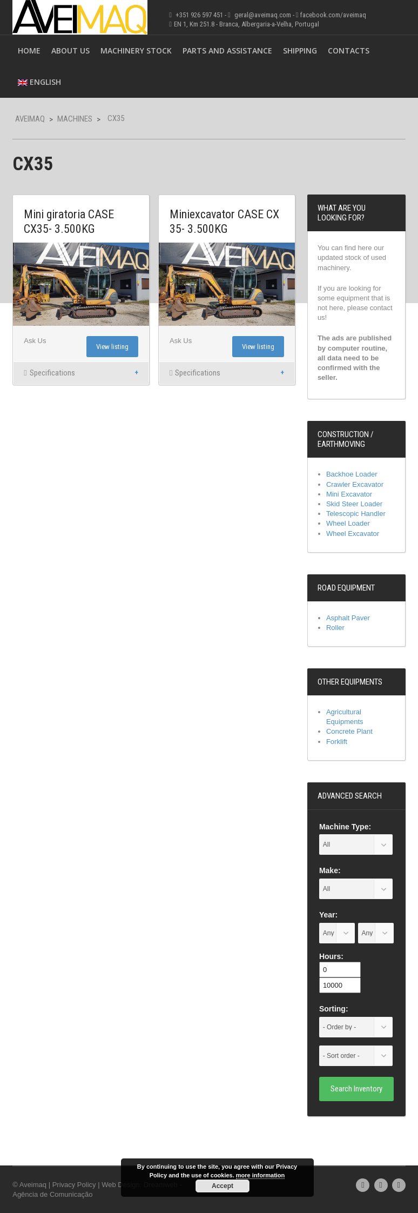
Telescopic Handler (356, 514)
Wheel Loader (348, 523)
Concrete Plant (349, 731)
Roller (335, 628)
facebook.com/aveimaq (333, 15)
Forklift (336, 742)
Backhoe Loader (351, 474)
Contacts (348, 50)
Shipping (300, 50)
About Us (70, 50)
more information (260, 1175)
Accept (222, 1186)
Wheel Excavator (352, 534)
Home (29, 50)
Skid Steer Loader (354, 504)
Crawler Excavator (354, 484)
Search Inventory (356, 1089)
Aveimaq (30, 119)
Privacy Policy (74, 1185)
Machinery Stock (136, 50)
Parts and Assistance (227, 50)
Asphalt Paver (348, 618)
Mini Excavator (349, 494)
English (39, 82)
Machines (74, 119)
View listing (112, 347)
